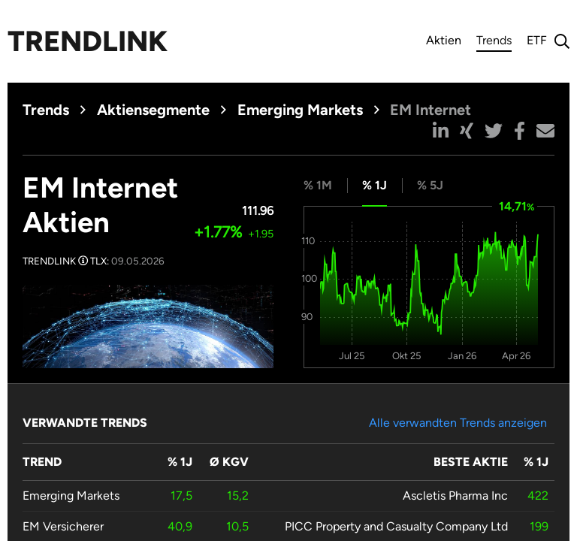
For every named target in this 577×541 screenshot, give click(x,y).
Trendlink (88, 41)
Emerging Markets (300, 110)
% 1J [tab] (374, 185)
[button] (441, 131)
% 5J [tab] (430, 185)
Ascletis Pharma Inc (455, 495)
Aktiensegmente (153, 110)
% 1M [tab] (318, 185)
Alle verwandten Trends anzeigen (458, 423)
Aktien (443, 40)
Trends (494, 42)
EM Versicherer (63, 526)
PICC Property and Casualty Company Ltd (396, 526)
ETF (537, 40)
